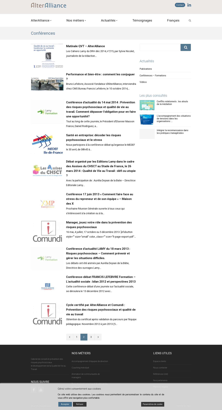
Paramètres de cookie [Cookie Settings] (153, 404)
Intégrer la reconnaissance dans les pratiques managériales (172, 131)
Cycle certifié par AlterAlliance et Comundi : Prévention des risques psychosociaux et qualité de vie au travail (101, 309)
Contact (180, 5)
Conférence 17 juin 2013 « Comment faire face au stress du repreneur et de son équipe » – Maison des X (99, 199)
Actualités (108, 20)
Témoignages (142, 20)
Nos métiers (75, 20)
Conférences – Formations (153, 75)
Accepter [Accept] (65, 404)
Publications (146, 69)
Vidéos (143, 82)
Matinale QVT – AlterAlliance (85, 46)
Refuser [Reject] (79, 404)
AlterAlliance (40, 20)
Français (173, 20)
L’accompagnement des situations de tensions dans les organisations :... (174, 119)
